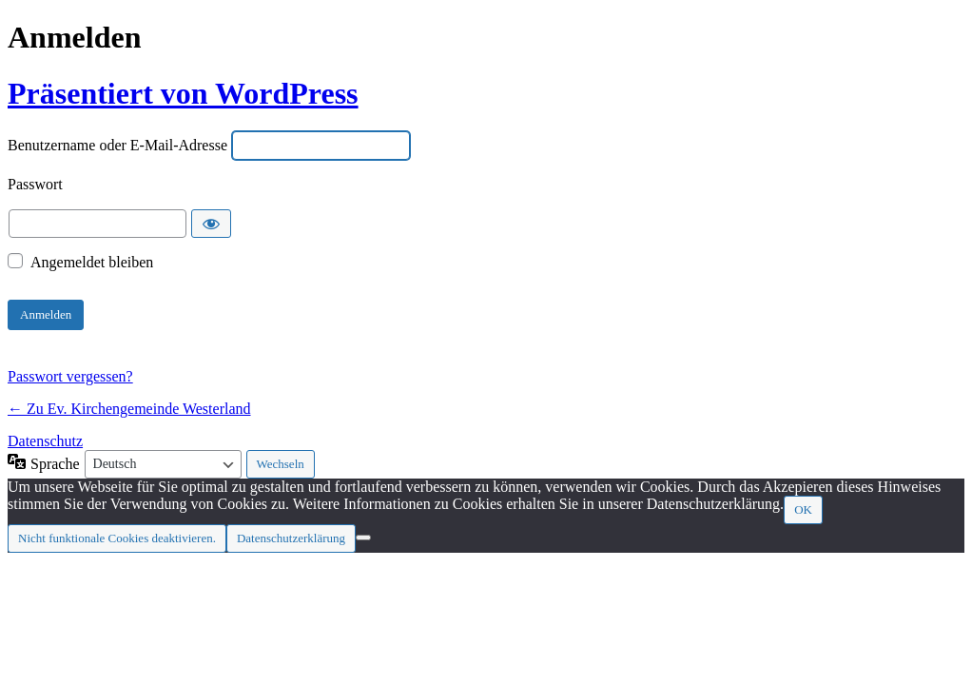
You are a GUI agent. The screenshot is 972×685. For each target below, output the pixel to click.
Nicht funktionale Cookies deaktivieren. (117, 538)
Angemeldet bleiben (91, 262)
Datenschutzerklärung (291, 538)
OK (803, 509)
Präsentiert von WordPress (183, 93)
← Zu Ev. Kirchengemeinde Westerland (129, 409)
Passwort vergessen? (70, 376)
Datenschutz (45, 441)
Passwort (35, 185)
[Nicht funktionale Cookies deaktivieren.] (363, 537)
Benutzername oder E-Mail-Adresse (117, 146)
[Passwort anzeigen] (211, 223)
